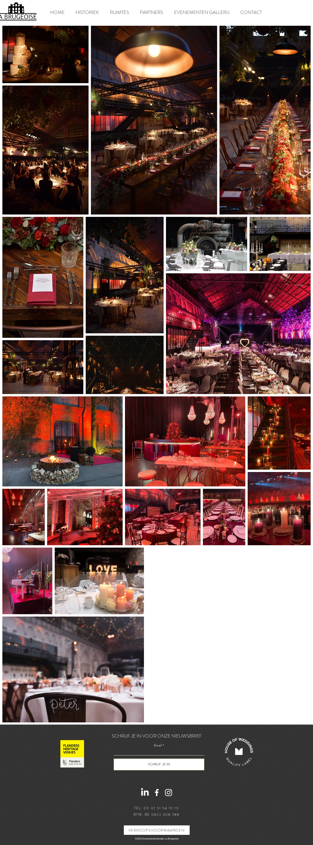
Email (158, 745)
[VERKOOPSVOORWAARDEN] (157, 830)
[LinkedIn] (145, 792)
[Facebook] (156, 792)
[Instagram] (168, 792)
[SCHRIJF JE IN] (159, 764)
